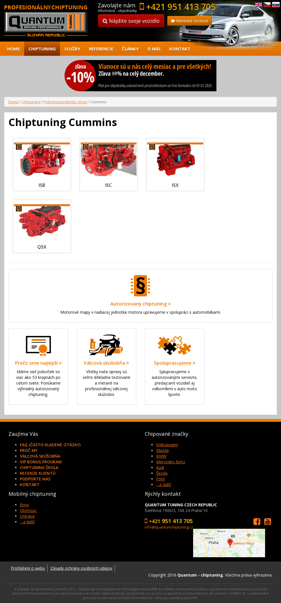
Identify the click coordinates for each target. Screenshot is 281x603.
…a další (163, 484)
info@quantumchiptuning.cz (169, 527)
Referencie (101, 48)
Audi (160, 467)
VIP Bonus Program (41, 461)
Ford (160, 479)
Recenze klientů (37, 473)
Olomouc (28, 510)
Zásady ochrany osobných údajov (81, 568)
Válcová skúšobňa (40, 456)
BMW (161, 456)
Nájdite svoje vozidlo (131, 20)
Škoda (162, 473)
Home (13, 48)
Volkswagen (167, 444)
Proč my (29, 450)
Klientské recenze (189, 20)
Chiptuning (42, 48)
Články (130, 48)
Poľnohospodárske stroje (65, 101)
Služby (72, 48)
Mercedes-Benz (170, 461)
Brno (24, 504)
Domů (14, 101)
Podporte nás (35, 479)
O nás (154, 48)
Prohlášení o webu (28, 568)
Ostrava (27, 516)
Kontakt (179, 48)
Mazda (162, 450)
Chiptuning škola (39, 467)
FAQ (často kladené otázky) (50, 444)
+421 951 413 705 (181, 7)
